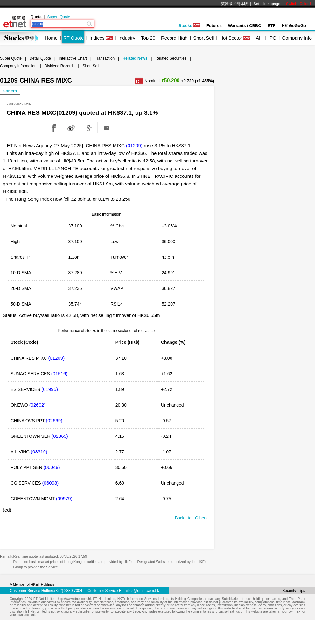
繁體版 (227, 4)
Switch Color (299, 4)
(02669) (54, 420)
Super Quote (58, 17)
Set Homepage (267, 4)
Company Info (297, 37)
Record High (174, 37)
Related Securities (170, 58)
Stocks (189, 25)
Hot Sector (231, 37)
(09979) (64, 498)
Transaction (105, 58)
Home (51, 37)
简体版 (242, 4)
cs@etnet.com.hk (144, 590)
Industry (126, 37)
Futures (214, 25)
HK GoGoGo (294, 25)
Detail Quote (40, 58)
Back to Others (191, 517)
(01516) (59, 373)
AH (259, 37)
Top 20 (148, 37)
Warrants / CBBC (244, 25)
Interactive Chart (73, 58)
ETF (272, 25)
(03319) (39, 451)
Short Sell (203, 37)
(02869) (60, 436)
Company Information (18, 66)
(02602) (37, 404)
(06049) (52, 467)
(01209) (134, 145)
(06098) (50, 483)
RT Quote (73, 37)
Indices (97, 37)
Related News (134, 58)
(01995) (49, 389)
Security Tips (293, 590)
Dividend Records (60, 66)
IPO (272, 37)
